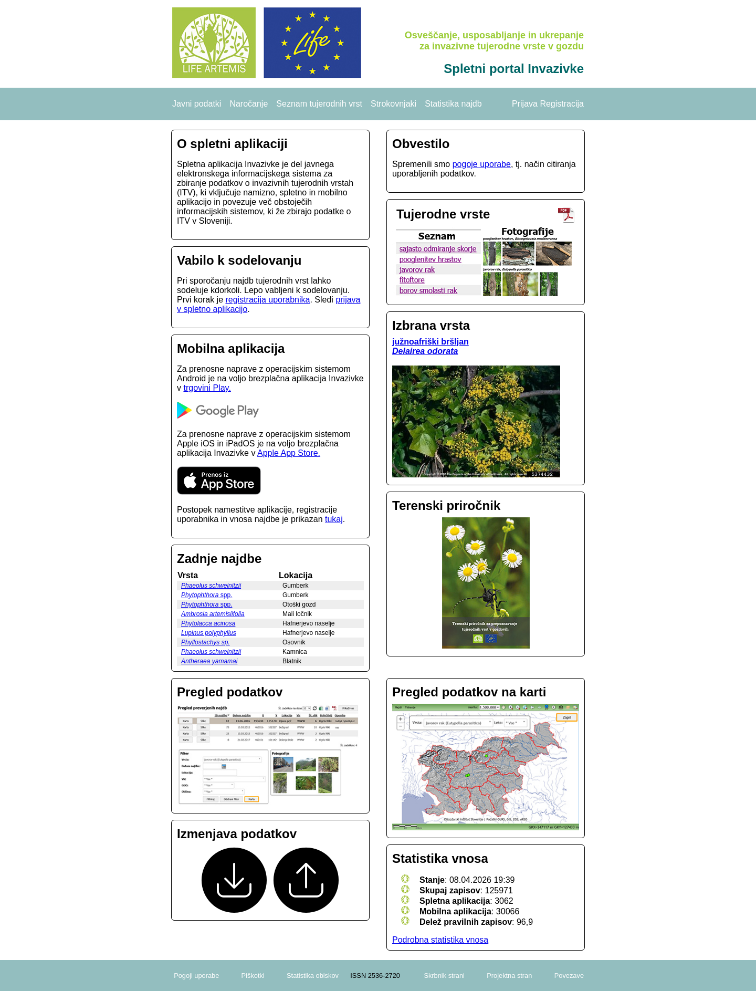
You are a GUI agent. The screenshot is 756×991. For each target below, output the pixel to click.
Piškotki (253, 975)
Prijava (525, 103)
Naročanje (248, 103)
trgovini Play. (206, 387)
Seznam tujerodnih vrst (319, 103)
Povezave (569, 975)
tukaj (334, 519)
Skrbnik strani (444, 975)
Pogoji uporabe (196, 975)
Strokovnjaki (393, 103)
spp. (206, 595)
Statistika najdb (453, 103)
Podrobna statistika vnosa (440, 939)
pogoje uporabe (482, 164)
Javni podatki (196, 103)
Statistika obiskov (313, 975)
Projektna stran (509, 975)
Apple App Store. (288, 452)
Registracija (562, 103)
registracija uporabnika (267, 299)
